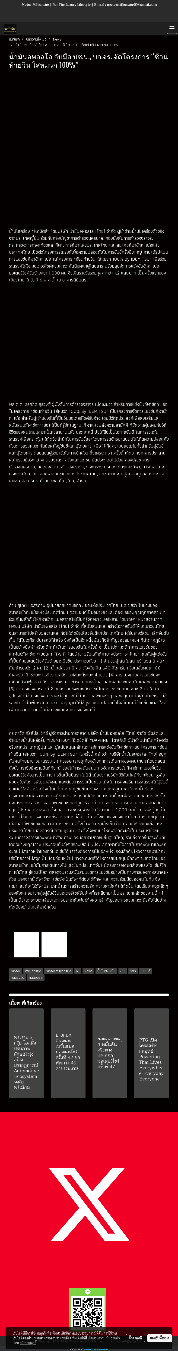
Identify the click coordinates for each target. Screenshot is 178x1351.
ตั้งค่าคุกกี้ (135, 1338)
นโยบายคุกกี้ (28, 1343)
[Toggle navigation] (172, 29)
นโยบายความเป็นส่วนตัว (104, 1338)
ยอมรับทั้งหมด (159, 1338)
